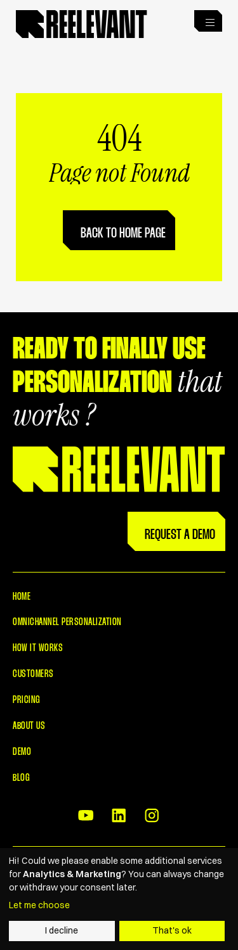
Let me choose (39, 905)
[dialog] (119, 899)
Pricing (26, 700)
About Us (29, 726)
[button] (208, 21)
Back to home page (123, 233)
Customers (33, 674)
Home (21, 597)
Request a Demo (180, 535)
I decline (61, 930)
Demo (22, 752)
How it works (38, 648)
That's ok (172, 930)
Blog (21, 778)
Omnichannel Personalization (67, 622)
